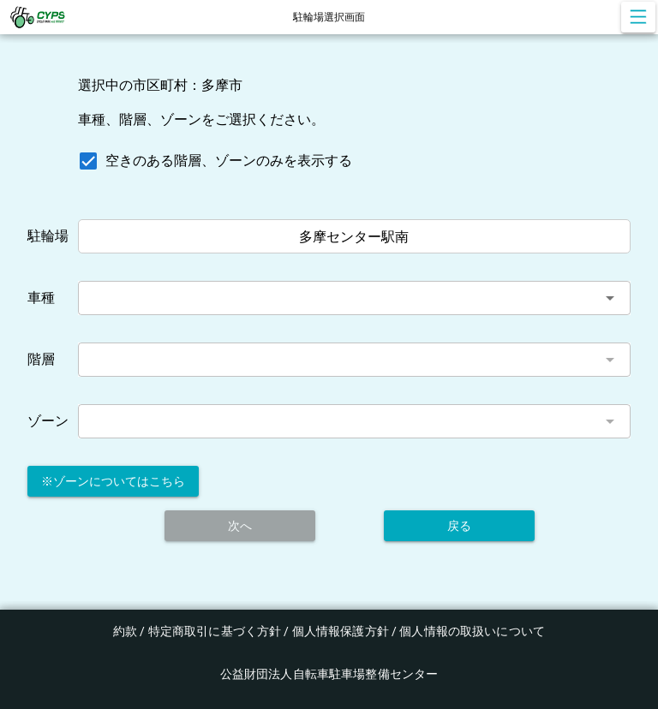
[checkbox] (211, 161)
